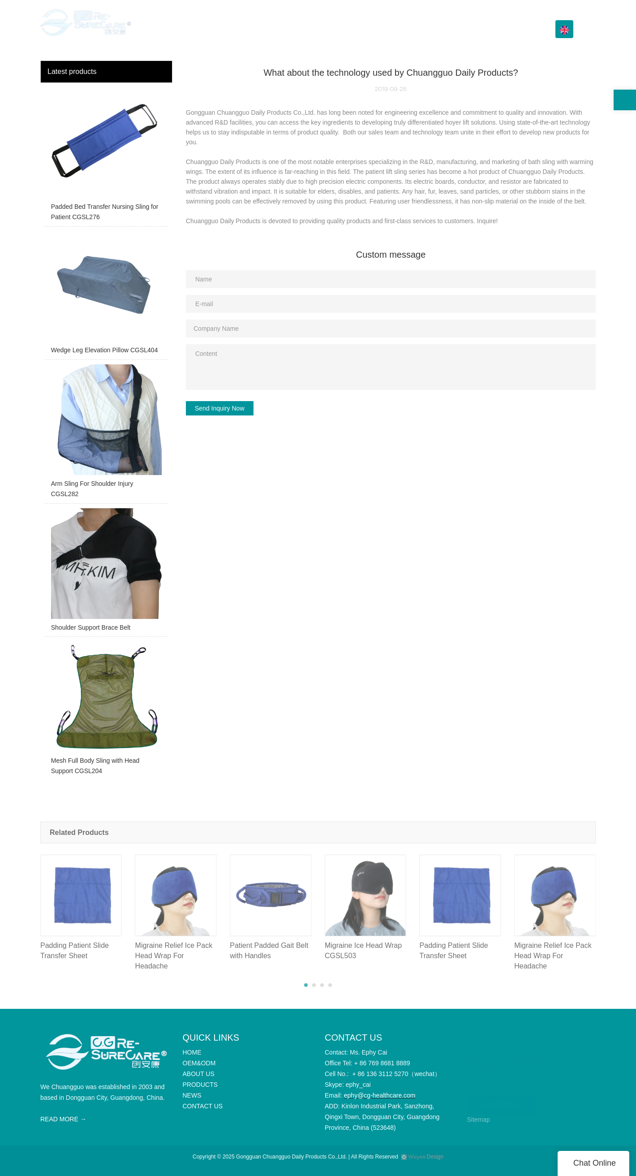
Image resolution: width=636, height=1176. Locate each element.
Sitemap (478, 1119)
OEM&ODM (310, 29)
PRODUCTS (403, 29)
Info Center (457, 29)
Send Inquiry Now (220, 408)
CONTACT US (514, 29)
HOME (270, 29)
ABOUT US (356, 29)
